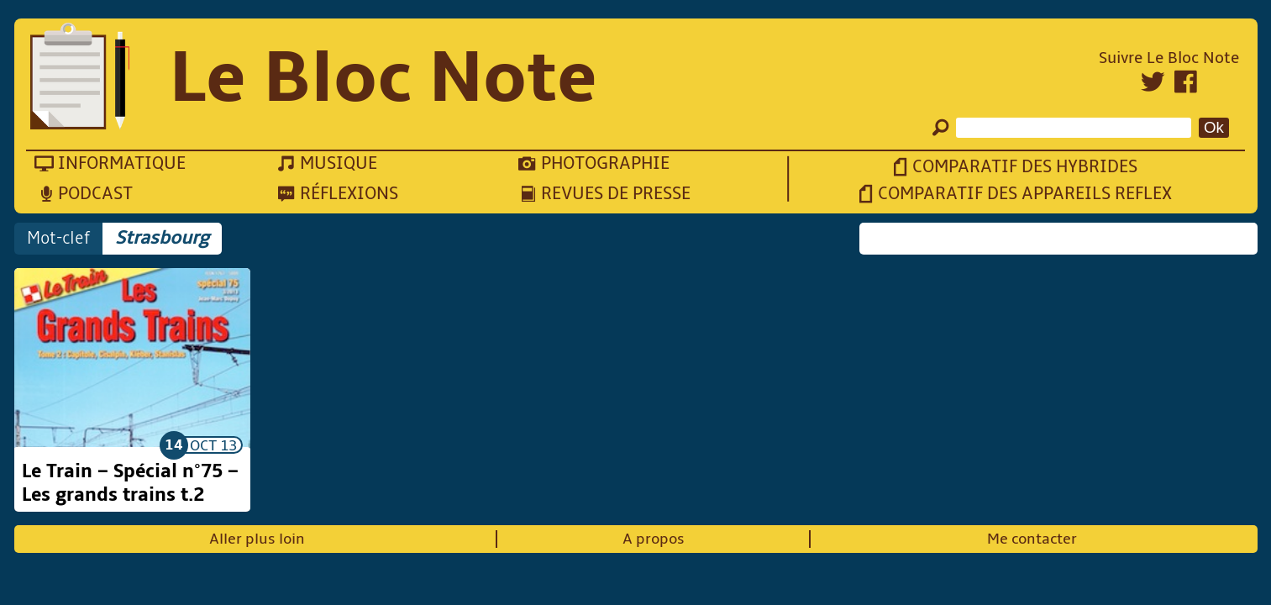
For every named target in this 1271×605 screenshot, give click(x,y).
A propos (653, 539)
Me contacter (1032, 539)
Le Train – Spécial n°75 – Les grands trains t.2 (130, 483)
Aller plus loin (257, 539)
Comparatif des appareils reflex (1025, 193)
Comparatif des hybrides (1024, 166)
